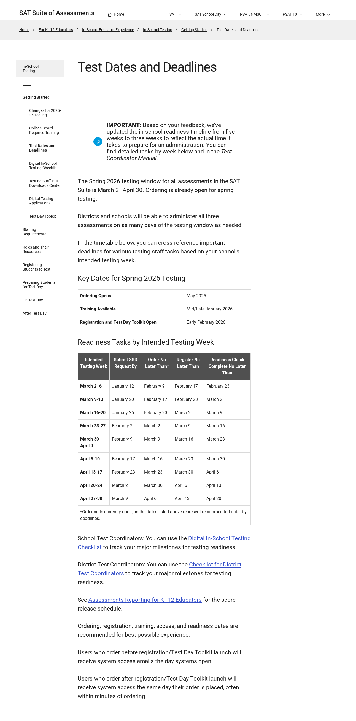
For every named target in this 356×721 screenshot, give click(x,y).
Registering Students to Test (36, 267)
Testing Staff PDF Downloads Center (45, 183)
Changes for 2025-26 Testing (45, 112)
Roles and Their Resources (36, 249)
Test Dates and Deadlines (42, 148)
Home (24, 30)
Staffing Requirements (34, 231)
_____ (27, 84)
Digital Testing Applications (41, 200)
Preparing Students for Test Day (39, 284)
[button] (323, 10)
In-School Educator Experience (108, 30)
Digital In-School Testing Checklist (43, 165)
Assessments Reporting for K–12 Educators (145, 599)
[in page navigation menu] (40, 390)
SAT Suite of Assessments (57, 13)
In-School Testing (157, 30)
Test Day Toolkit (42, 216)
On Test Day (33, 300)
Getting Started (194, 30)
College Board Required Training (44, 130)
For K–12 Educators (56, 30)
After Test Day (35, 313)
